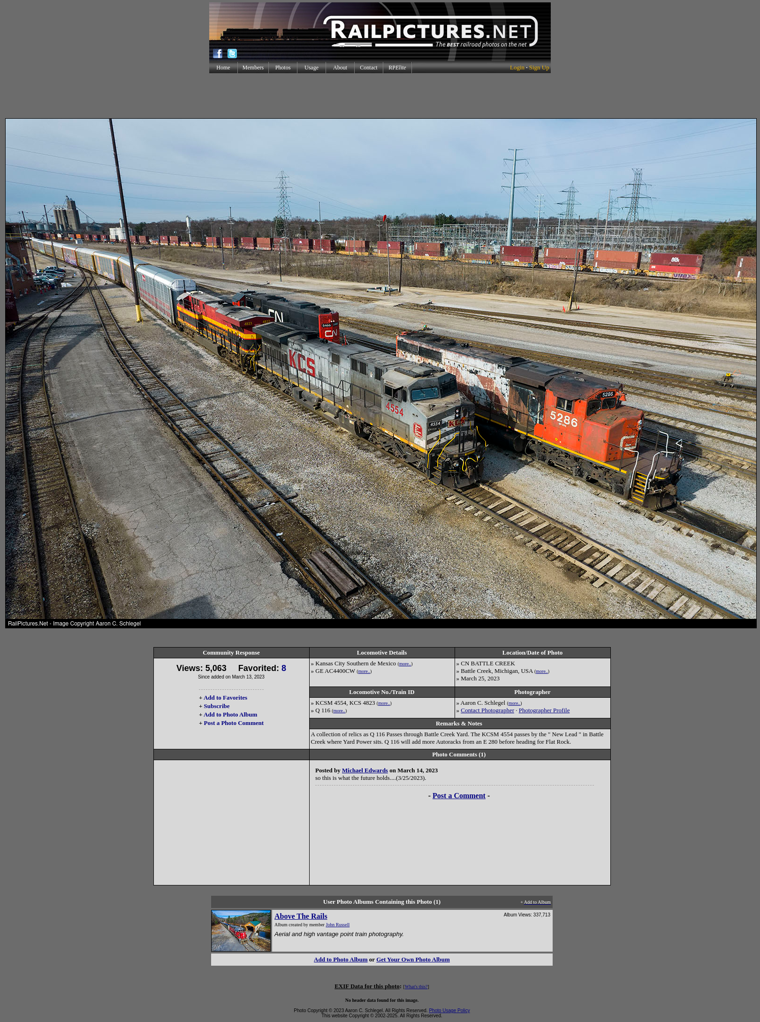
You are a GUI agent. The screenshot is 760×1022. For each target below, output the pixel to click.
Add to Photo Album (231, 714)
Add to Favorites (225, 697)
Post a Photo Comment (234, 722)
